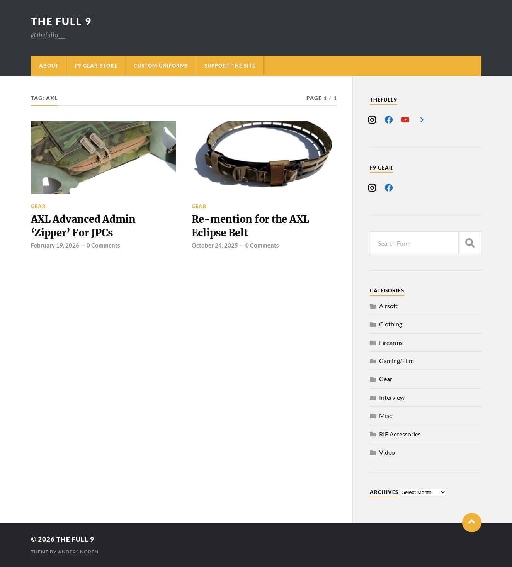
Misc (385, 415)
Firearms (391, 342)
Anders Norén (78, 552)
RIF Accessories (400, 434)
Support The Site (229, 66)
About (49, 66)
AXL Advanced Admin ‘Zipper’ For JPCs (83, 226)
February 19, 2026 (55, 245)
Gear (38, 206)
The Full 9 (61, 21)
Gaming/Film (396, 360)
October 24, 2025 (215, 245)
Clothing (390, 324)
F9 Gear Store (96, 66)
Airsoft (388, 305)
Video (387, 452)
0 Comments (103, 245)
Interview (392, 397)
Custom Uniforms (161, 66)
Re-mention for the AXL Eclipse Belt (250, 226)
